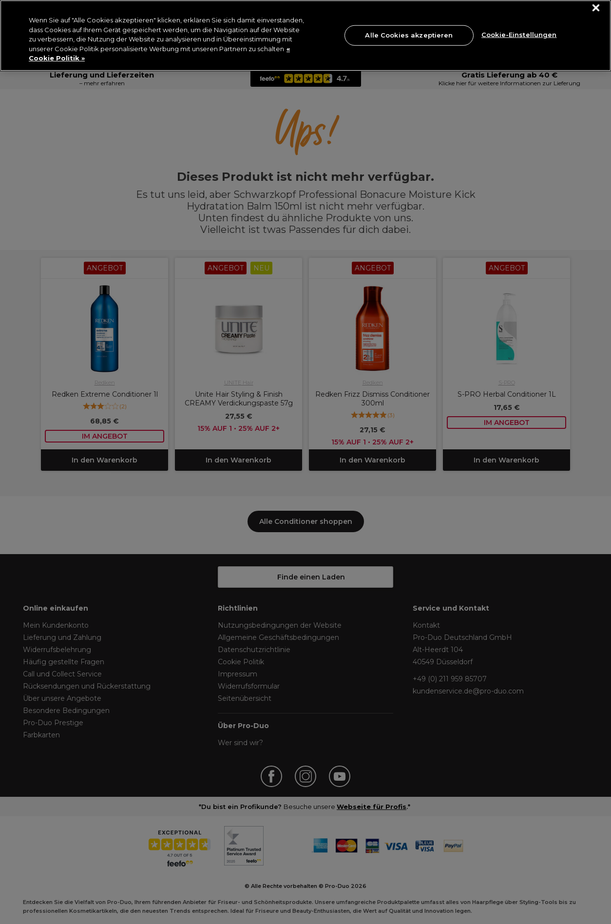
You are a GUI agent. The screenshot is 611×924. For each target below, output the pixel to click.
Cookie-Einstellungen (519, 34)
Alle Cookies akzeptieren (409, 35)
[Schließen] (596, 8)
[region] (305, 35)
